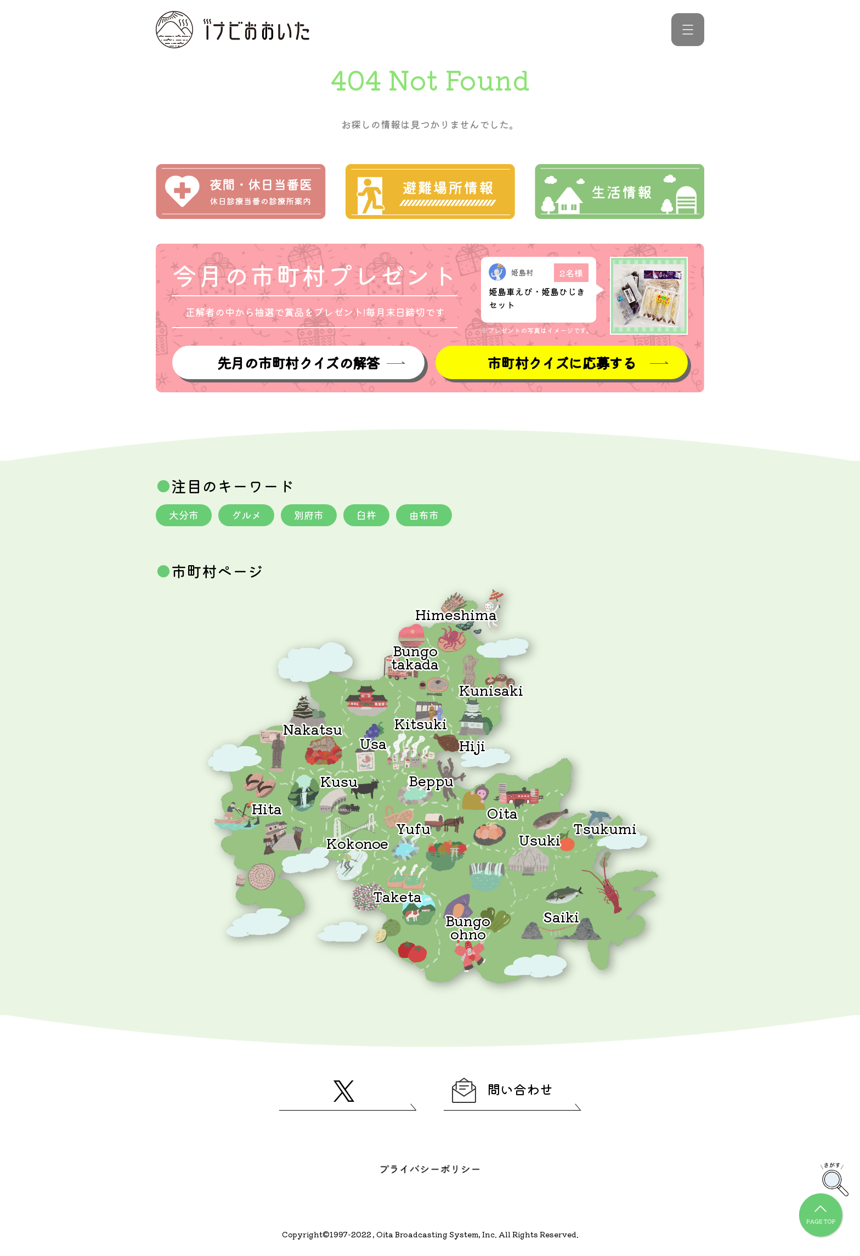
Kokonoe (357, 842)
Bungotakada (415, 656)
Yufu (413, 828)
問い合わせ (502, 1090)
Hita (267, 808)
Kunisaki (491, 689)
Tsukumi (605, 828)
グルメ (246, 515)
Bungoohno (467, 926)
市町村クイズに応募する (561, 362)
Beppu (431, 780)
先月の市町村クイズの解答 (298, 362)
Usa (373, 743)
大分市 (184, 515)
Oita (502, 812)
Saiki (561, 916)
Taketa (397, 896)
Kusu (339, 780)
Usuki (540, 839)
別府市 (309, 515)
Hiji (472, 745)
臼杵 (366, 515)
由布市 (424, 515)
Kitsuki (420, 723)
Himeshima (456, 614)
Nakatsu (312, 728)
